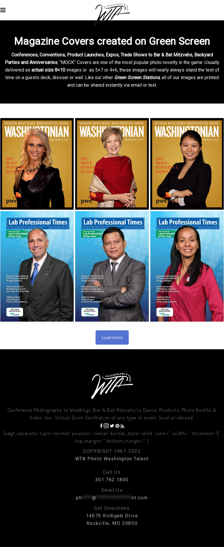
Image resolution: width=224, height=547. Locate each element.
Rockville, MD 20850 (112, 523)
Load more (112, 337)
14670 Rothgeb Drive (112, 516)
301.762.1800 (112, 479)
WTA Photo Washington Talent (112, 459)
